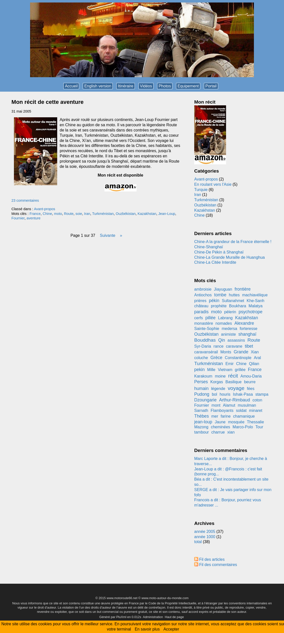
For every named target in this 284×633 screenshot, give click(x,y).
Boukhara (237, 306)
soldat (241, 410)
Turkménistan (103, 214)
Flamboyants (222, 410)
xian (231, 432)
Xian (255, 352)
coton (257, 400)
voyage (236, 388)
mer (214, 416)
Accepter (171, 629)
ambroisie (202, 289)
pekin (199, 369)
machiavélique (255, 295)
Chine (47, 214)
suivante (107, 235)
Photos (165, 86)
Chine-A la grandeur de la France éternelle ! (232, 242)
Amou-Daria (251, 376)
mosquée (236, 422)
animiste (228, 334)
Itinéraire (125, 86)
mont (216, 405)
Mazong (201, 427)
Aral (257, 358)
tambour (201, 432)
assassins (236, 340)
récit (233, 376)
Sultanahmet (233, 301)
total (198, 542)
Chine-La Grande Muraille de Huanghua (229, 257)
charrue (218, 432)
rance (219, 346)
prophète (219, 306)
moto (58, 214)
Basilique (233, 382)
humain (201, 388)
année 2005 (204, 531)
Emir (230, 364)
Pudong (201, 394)
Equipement (188, 86)
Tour (259, 427)
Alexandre (244, 323)
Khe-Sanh (255, 301)
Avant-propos (44, 209)
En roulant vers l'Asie (213, 184)
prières (200, 301)
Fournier (18, 218)
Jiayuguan (223, 289)
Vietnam (225, 370)
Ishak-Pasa (243, 394)
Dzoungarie (205, 399)
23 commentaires (25, 200)
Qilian (254, 364)
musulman (247, 405)
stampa (261, 394)
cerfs (198, 318)
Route (68, 214)
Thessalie (255, 422)
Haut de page (174, 617)
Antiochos (203, 295)
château (201, 306)
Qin (221, 340)
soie (79, 214)
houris (225, 394)
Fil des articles (212, 559)
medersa (229, 328)
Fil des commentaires (218, 565)
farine (226, 416)
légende (218, 388)
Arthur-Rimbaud (234, 399)
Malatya (256, 306)
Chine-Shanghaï (208, 247)
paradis (201, 311)
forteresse (248, 328)
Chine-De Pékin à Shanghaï (218, 252)
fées (250, 388)
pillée (210, 317)
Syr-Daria (202, 346)
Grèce (216, 357)
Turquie (201, 190)
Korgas (216, 382)
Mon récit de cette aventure (47, 102)
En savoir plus (147, 629)
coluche (201, 358)
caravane (234, 346)
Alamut (229, 405)
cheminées (220, 427)
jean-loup (203, 421)
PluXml (121, 617)
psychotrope (250, 311)
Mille (211, 370)
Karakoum (203, 376)
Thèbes (201, 416)
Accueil (71, 86)
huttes (234, 295)
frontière (243, 289)
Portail (211, 86)
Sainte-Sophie (206, 328)
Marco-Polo (243, 427)
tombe (220, 294)
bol (214, 394)
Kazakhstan (147, 214)
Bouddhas (205, 340)
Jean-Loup (166, 214)
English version (97, 86)
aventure (34, 218)
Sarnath (201, 410)
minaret (255, 410)
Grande (241, 351)
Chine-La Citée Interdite (215, 262)
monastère (203, 323)
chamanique (244, 416)
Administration (153, 617)
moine (220, 376)
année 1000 (204, 537)
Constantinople (238, 358)
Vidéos (146, 86)
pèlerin (230, 312)
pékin (214, 300)
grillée (240, 370)
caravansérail (206, 352)
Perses (201, 381)
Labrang (225, 318)
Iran (87, 214)
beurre (249, 382)
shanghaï (247, 334)
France (35, 214)
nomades (224, 323)
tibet (249, 346)
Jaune (220, 422)
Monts (225, 352)
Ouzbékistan (126, 214)
